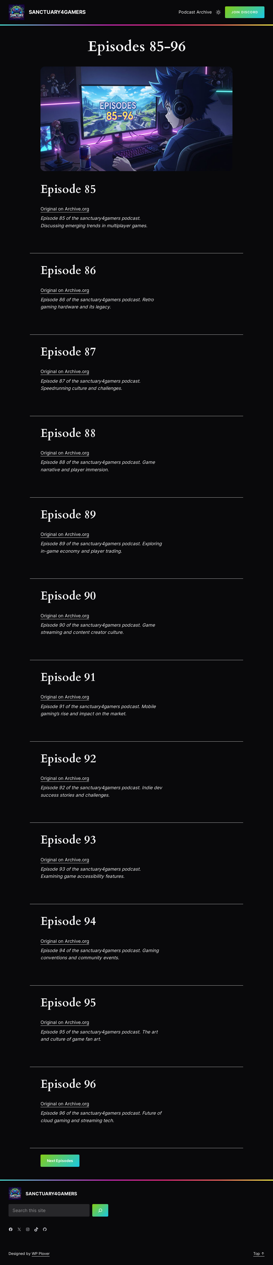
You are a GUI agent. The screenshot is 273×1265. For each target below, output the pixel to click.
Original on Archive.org (65, 209)
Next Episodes (60, 1160)
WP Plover (41, 1253)
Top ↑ (258, 1253)
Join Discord (244, 12)
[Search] (100, 1210)
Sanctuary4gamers (57, 12)
